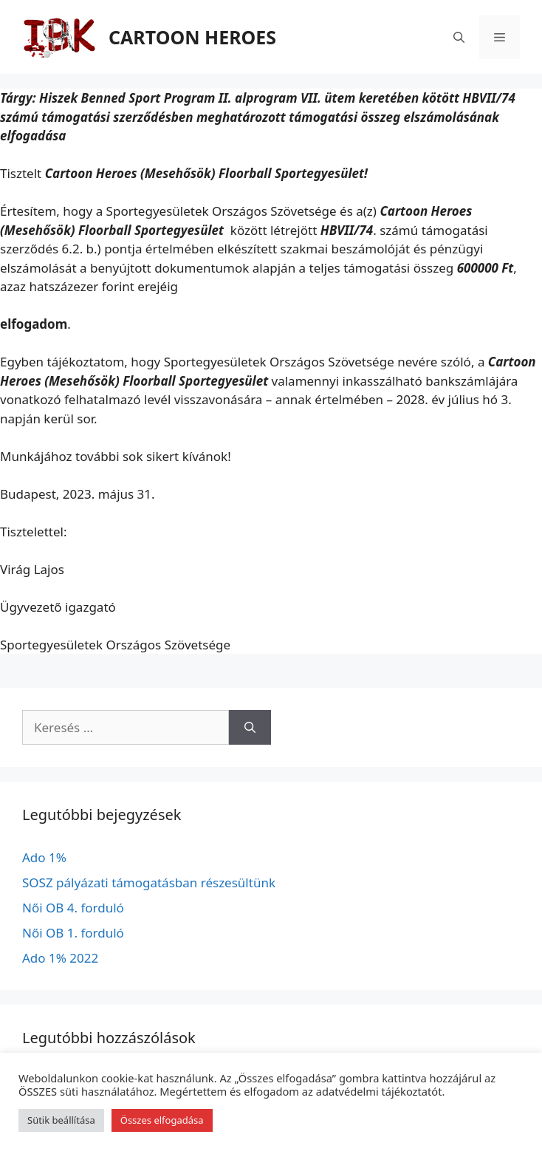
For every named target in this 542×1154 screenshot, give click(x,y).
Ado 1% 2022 (60, 957)
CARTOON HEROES (192, 36)
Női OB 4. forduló (73, 907)
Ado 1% (44, 857)
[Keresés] (250, 727)
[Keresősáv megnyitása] (459, 37)
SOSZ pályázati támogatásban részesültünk (148, 882)
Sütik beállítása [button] (61, 1120)
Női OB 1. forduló (73, 932)
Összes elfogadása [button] (162, 1120)
